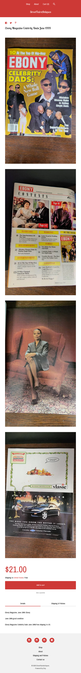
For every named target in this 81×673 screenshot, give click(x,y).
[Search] (54, 4)
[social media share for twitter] (11, 23)
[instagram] (29, 640)
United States (19, 577)
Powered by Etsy (40, 668)
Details (22, 603)
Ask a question (40, 593)
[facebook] (52, 640)
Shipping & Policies (58, 603)
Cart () (46, 4)
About (36, 4)
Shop (28, 4)
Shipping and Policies (40, 655)
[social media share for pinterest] (16, 23)
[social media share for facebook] (6, 23)
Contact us (40, 659)
